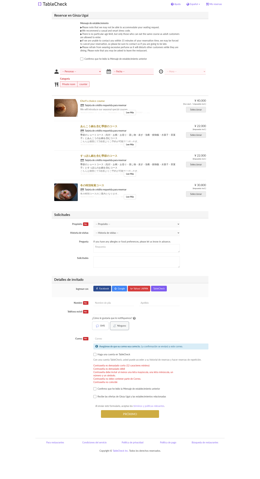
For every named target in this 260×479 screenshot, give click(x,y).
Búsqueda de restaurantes (205, 442)
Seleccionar (197, 109)
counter (82, 84)
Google (119, 288)
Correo (81, 338)
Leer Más (130, 112)
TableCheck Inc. (121, 450)
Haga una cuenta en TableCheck (111, 354)
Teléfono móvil (77, 311)
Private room (67, 84)
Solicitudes (82, 258)
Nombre (81, 303)
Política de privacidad (132, 442)
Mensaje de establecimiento (94, 23)
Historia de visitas (79, 232)
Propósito (80, 224)
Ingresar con (82, 288)
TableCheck (159, 288)
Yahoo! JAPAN (139, 288)
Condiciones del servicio (94, 442)
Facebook (102, 288)
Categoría (65, 78)
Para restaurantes (55, 442)
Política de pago (168, 442)
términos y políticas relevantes (148, 406)
